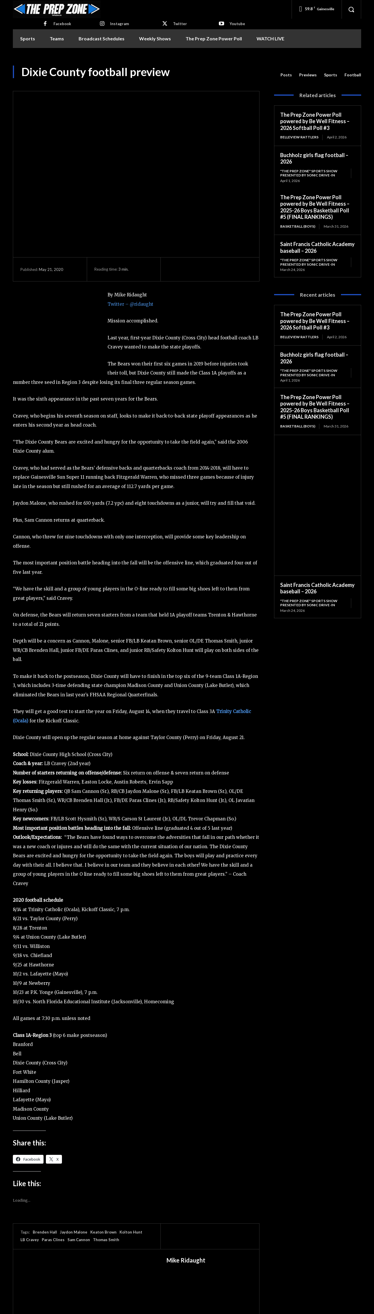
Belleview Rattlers (299, 137)
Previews (308, 75)
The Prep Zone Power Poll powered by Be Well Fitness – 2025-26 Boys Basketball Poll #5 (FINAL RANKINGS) (314, 207)
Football (352, 75)
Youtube (237, 23)
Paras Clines (53, 1239)
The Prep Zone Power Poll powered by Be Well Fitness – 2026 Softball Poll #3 (314, 121)
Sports (330, 75)
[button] (351, 9)
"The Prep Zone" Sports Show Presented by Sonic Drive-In (308, 173)
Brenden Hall (45, 1232)
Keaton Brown (103, 1232)
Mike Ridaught (186, 1260)
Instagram (119, 23)
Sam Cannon (78, 1239)
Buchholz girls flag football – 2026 (314, 158)
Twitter (180, 23)
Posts (286, 75)
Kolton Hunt (131, 1232)
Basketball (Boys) (297, 226)
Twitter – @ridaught (130, 304)
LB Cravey (29, 1239)
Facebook (62, 23)
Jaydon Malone (73, 1232)
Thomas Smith (106, 1239)
